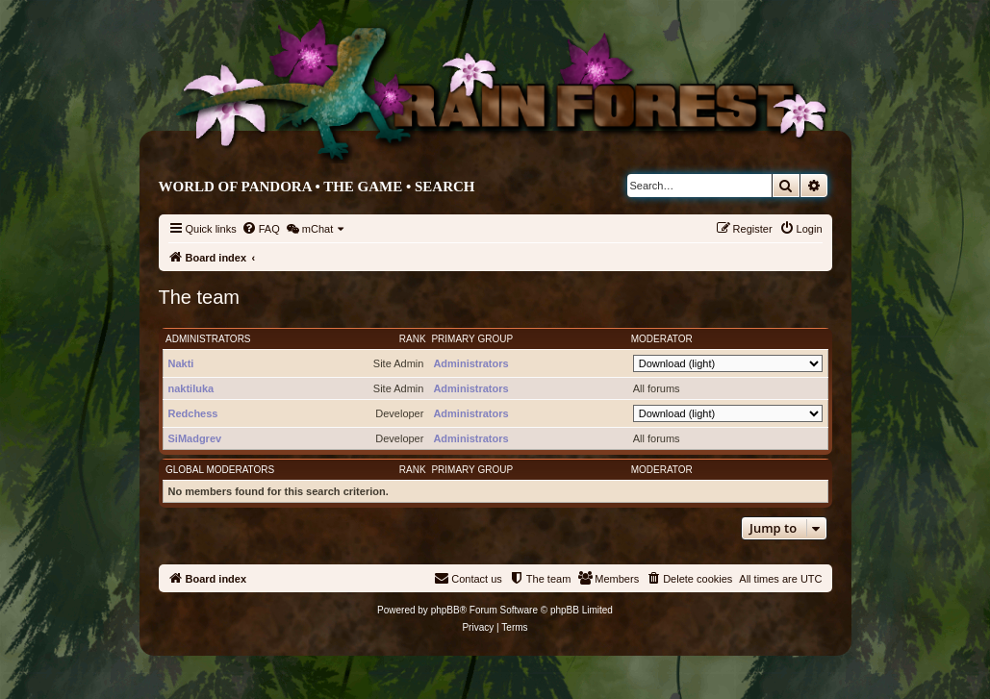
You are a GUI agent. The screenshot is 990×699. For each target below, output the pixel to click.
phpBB (445, 610)
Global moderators (219, 469)
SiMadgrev (195, 438)
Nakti (181, 363)
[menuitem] (260, 228)
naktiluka (191, 388)
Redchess (193, 413)
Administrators (208, 339)
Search (445, 186)
